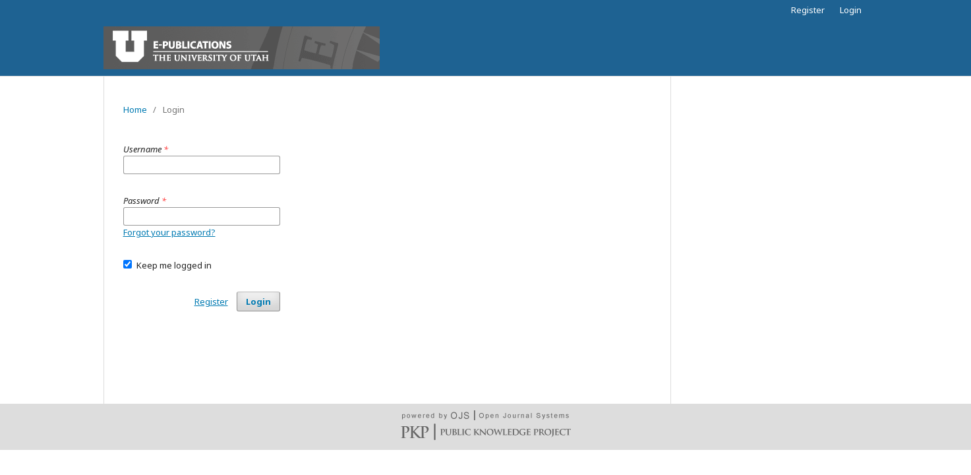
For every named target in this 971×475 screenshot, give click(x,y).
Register (808, 10)
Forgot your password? (169, 232)
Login (851, 10)
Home (135, 109)
